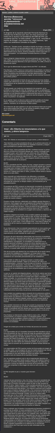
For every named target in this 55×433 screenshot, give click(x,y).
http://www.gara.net (8, 115)
